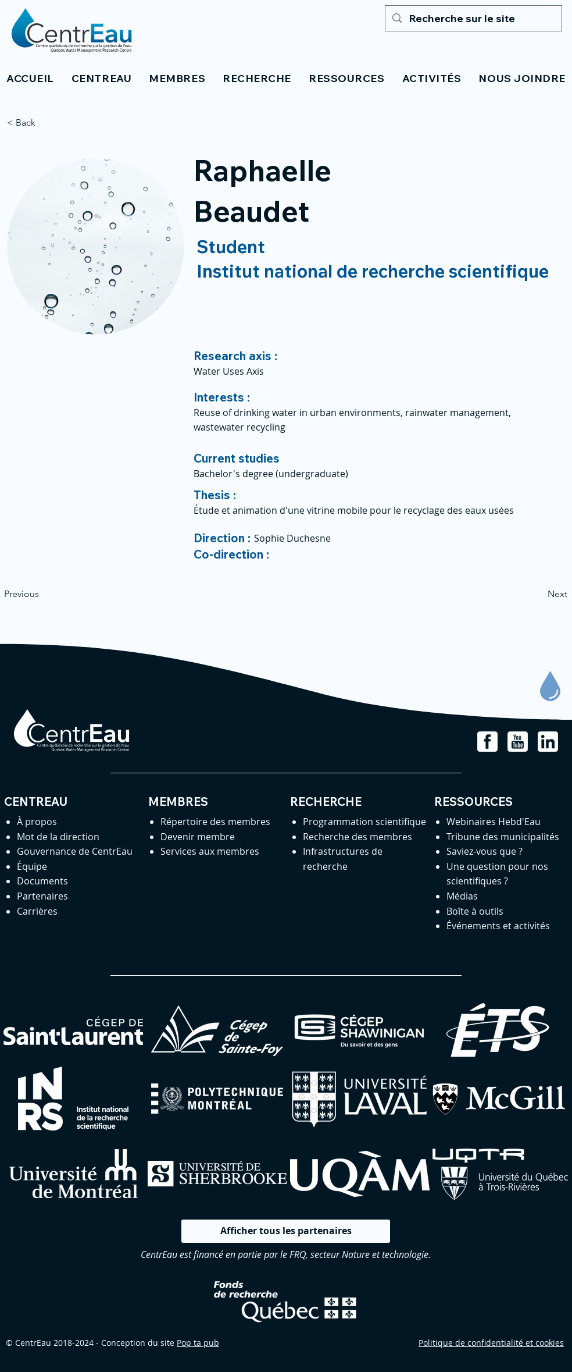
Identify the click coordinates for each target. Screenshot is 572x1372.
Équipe (32, 866)
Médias (462, 896)
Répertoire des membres (215, 821)
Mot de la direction (58, 836)
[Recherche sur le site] (473, 18)
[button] (101, 78)
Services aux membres (209, 851)
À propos (37, 821)
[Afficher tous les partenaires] (285, 1231)
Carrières (37, 911)
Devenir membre (197, 836)
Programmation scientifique (364, 821)
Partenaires (42, 896)
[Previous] (42, 594)
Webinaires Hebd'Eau (493, 821)
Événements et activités (498, 925)
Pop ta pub (198, 1342)
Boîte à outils (474, 911)
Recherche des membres (357, 836)
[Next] (538, 594)
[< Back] (45, 122)
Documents (42, 881)
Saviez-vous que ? (484, 851)
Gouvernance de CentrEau (75, 851)
